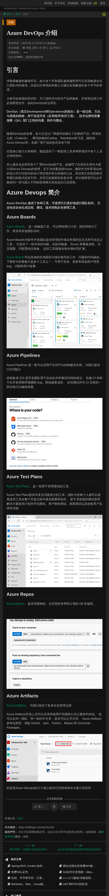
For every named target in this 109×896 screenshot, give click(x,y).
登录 (102, 3)
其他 (25, 52)
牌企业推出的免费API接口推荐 (80, 865)
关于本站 (60, 3)
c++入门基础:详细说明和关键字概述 (83, 877)
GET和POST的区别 (73, 884)
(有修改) (51, 43)
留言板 (48, 3)
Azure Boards (16, 226)
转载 (11, 22)
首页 (7, 13)
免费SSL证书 (17, 872)
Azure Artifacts (16, 705)
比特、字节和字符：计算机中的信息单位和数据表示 (41, 877)
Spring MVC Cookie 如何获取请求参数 (33, 865)
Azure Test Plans (18, 486)
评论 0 (55, 47)
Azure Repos (15, 603)
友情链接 (73, 3)
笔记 (17, 13)
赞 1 (44, 47)
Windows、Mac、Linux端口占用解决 (32, 884)
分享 (67, 806)
